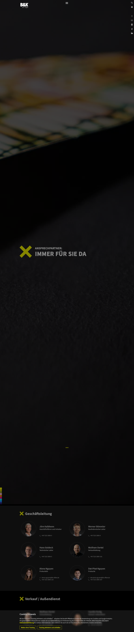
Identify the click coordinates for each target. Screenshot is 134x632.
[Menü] (67, 3)
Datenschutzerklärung (27, 623)
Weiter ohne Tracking (28, 627)
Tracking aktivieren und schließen (49, 627)
